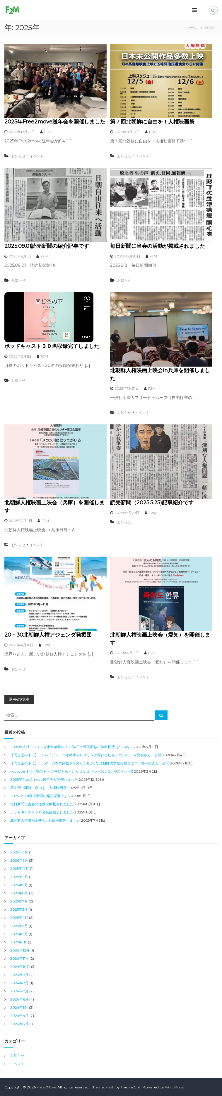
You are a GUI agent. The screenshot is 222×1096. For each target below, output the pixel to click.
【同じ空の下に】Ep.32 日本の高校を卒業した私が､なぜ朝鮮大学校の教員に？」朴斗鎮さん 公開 (89, 763)
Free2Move (47, 1087)
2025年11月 (19, 876)
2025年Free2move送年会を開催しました (54, 122)
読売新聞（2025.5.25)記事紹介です (152, 502)
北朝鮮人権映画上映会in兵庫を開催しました (45, 820)
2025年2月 (19, 934)
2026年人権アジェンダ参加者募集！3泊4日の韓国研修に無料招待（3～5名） (71, 747)
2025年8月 (19, 893)
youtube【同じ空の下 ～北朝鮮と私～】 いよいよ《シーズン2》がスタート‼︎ (71, 771)
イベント (37, 156)
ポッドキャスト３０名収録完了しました (51, 346)
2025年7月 (19, 901)
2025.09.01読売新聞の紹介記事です (46, 246)
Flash (110, 1087)
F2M (48, 132)
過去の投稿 (19, 699)
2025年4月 (19, 917)
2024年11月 (19, 958)
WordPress (174, 1087)
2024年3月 (19, 1024)
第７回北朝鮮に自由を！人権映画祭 (152, 122)
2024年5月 (19, 1007)
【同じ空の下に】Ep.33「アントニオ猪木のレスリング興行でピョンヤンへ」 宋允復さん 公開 (85, 755)
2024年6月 (19, 999)
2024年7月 (19, 991)
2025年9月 (19, 885)
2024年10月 (20, 966)
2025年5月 (19, 909)
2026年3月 (19, 852)
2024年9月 (19, 975)
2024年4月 (19, 1015)
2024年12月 (20, 950)
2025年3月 (19, 926)
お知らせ (18, 156)
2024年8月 (19, 983)
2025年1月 (18, 942)
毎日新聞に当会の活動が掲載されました (157, 246)
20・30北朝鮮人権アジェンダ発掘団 (48, 635)
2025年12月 (19, 868)
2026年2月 (19, 860)
